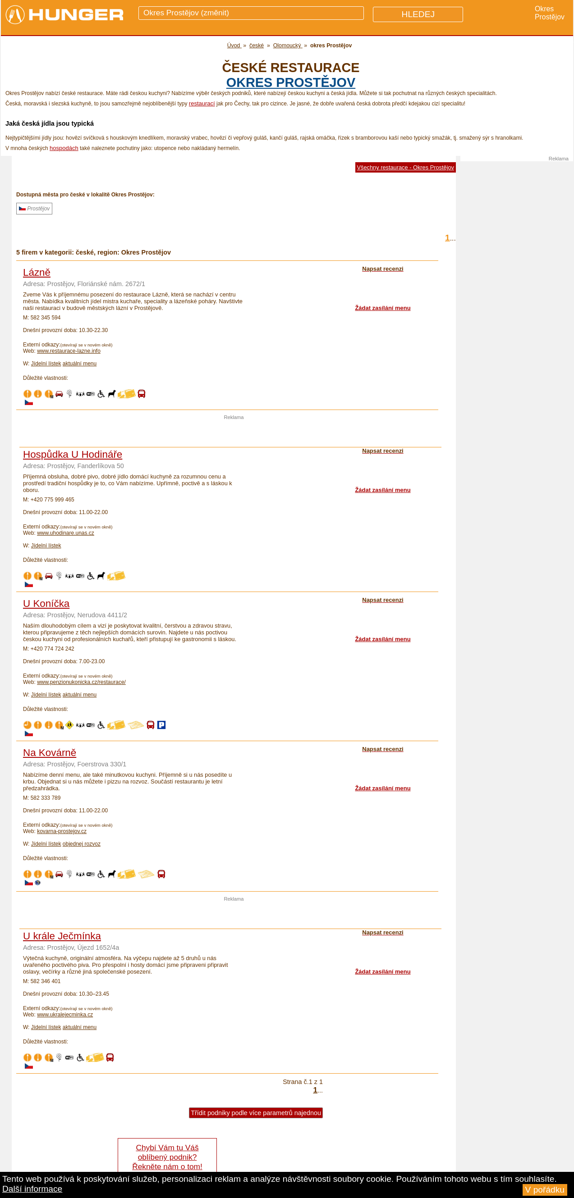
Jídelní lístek (46, 363)
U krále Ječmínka (62, 936)
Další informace (32, 1188)
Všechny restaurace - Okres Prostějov (406, 167)
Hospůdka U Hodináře (72, 454)
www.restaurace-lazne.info (69, 351)
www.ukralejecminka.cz (65, 1014)
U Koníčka (46, 603)
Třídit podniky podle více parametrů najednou (256, 1112)
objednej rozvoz (82, 844)
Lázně (37, 272)
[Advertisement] (234, 433)
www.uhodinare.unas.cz (65, 533)
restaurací (202, 103)
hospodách (64, 148)
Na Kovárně (49, 752)
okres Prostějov (290, 82)
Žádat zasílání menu (382, 308)
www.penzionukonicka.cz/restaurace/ (81, 682)
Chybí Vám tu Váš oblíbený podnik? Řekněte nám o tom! (167, 1157)
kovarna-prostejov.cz (62, 831)
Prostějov (34, 208)
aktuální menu (79, 363)
